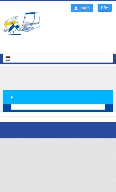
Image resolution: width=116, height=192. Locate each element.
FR (104, 8)
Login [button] (82, 8)
